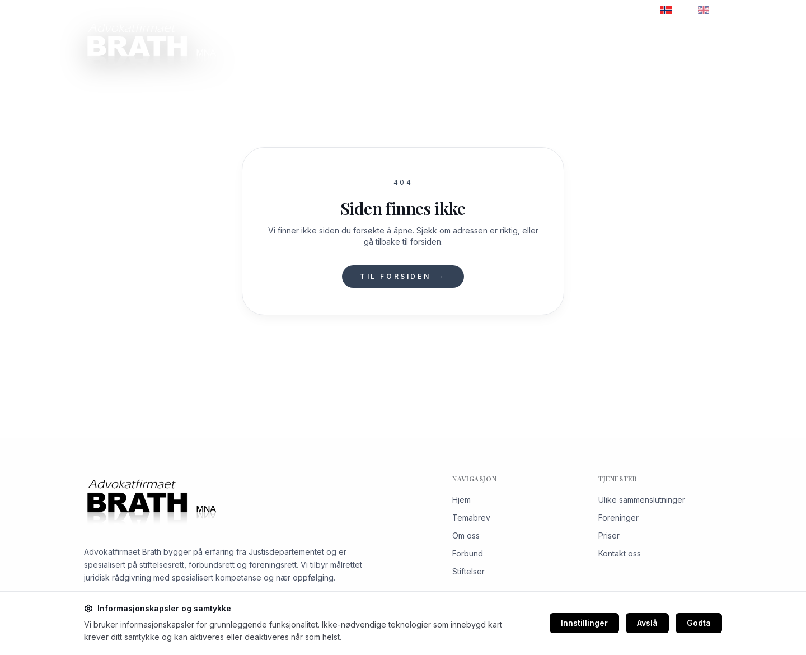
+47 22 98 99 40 (120, 10)
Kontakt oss (692, 44)
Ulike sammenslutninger (641, 499)
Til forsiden (403, 276)
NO (673, 10)
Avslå (647, 623)
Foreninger (618, 517)
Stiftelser (468, 571)
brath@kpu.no (198, 10)
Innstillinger (584, 623)
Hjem (461, 499)
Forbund (467, 553)
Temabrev (499, 44)
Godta (699, 623)
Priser (546, 44)
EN (710, 10)
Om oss (341, 44)
